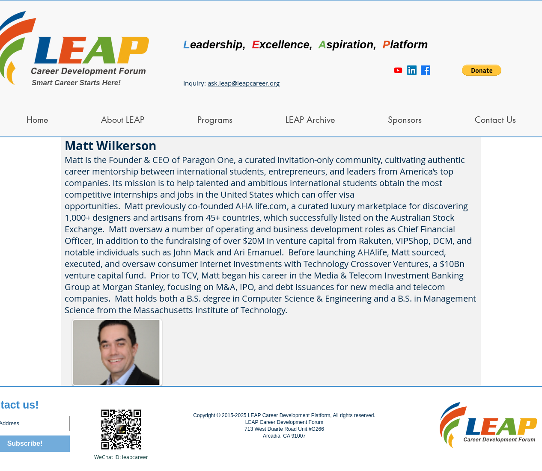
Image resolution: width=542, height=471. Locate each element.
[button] (481, 70)
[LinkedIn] (412, 70)
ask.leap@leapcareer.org (244, 83)
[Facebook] (425, 70)
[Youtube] (398, 70)
